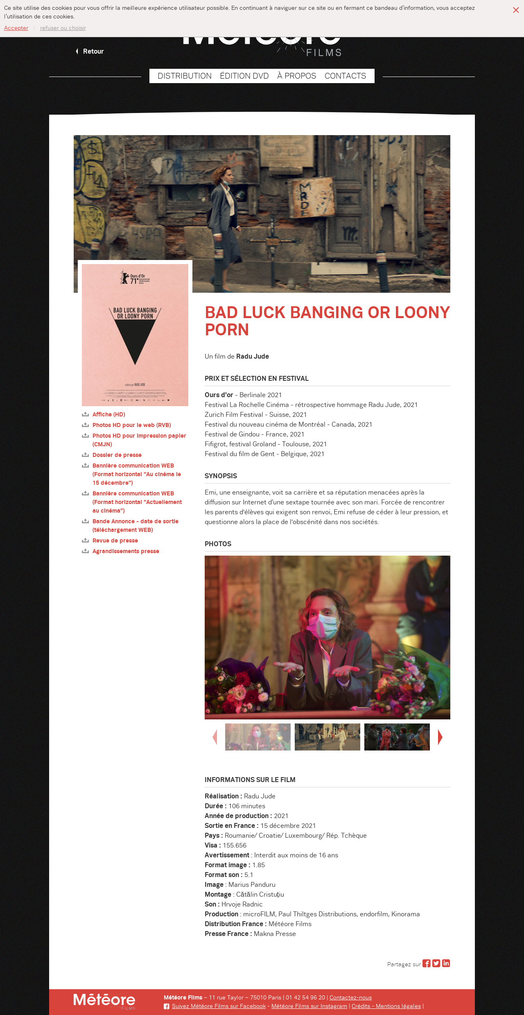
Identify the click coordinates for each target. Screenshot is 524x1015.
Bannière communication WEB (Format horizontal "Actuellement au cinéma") (132, 502)
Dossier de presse (112, 455)
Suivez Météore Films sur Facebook (215, 1006)
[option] (327, 637)
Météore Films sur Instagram (309, 1006)
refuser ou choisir (63, 28)
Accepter (16, 28)
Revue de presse (110, 541)
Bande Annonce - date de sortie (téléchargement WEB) (130, 526)
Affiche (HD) (103, 414)
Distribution (185, 76)
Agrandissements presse (120, 551)
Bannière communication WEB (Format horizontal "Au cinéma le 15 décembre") (131, 474)
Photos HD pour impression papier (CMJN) (134, 440)
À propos (296, 76)
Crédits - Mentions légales (386, 1006)
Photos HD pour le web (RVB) (126, 425)
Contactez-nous (351, 997)
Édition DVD (244, 76)
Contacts (345, 76)
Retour (89, 51)
